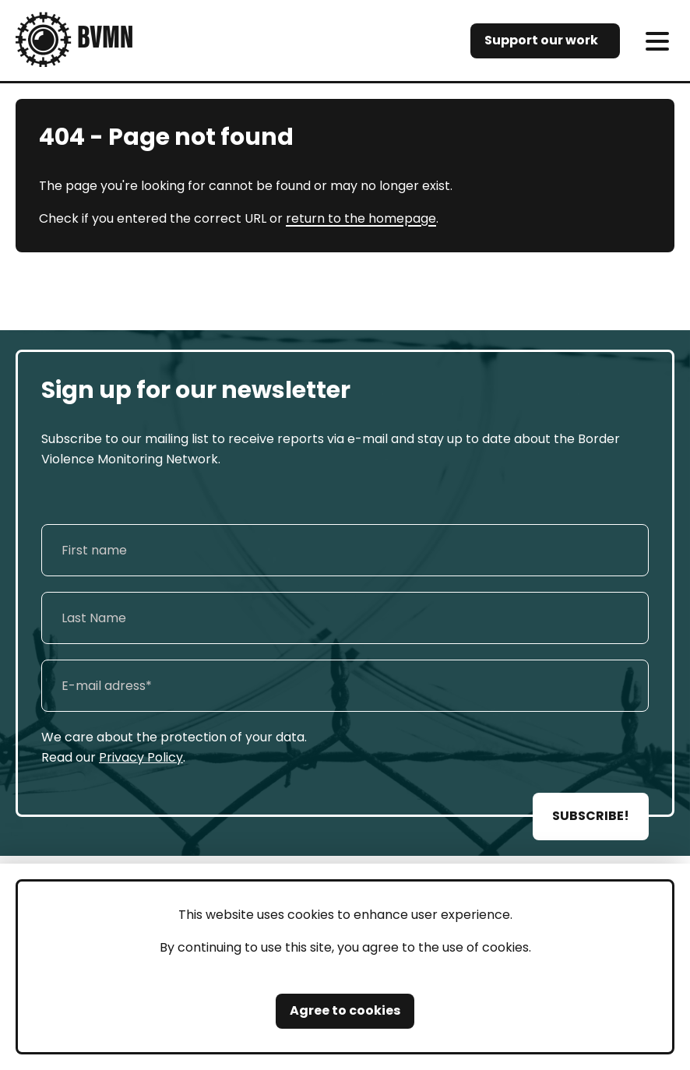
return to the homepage (361, 218)
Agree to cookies (345, 1010)
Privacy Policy (141, 757)
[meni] (656, 40)
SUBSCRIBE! (590, 816)
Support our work (541, 40)
